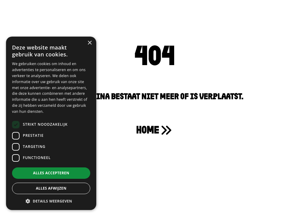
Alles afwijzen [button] (51, 188)
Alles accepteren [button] (51, 173)
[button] (51, 201)
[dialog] (51, 123)
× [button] (89, 43)
